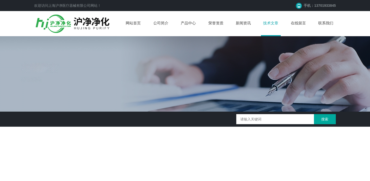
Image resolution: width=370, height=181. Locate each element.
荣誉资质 (215, 23)
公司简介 (160, 23)
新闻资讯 (243, 23)
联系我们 (325, 23)
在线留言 (298, 23)
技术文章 (270, 23)
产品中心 (188, 23)
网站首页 (133, 23)
